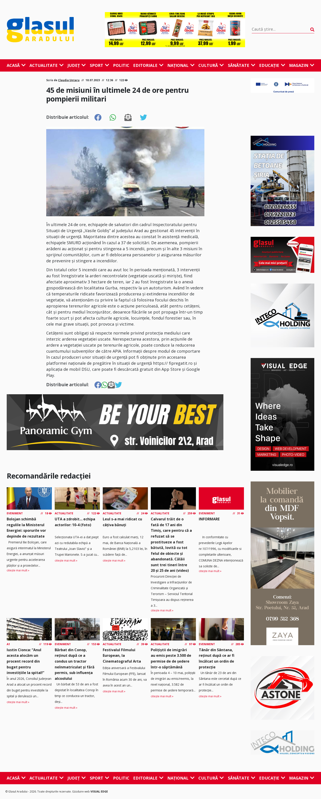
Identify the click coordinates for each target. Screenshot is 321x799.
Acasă (16, 65)
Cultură (211, 65)
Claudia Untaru (69, 80)
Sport (99, 65)
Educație (272, 65)
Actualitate (46, 65)
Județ (76, 65)
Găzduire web (81, 791)
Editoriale (148, 65)
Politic (121, 65)
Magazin (301, 65)
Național (181, 65)
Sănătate (241, 65)
